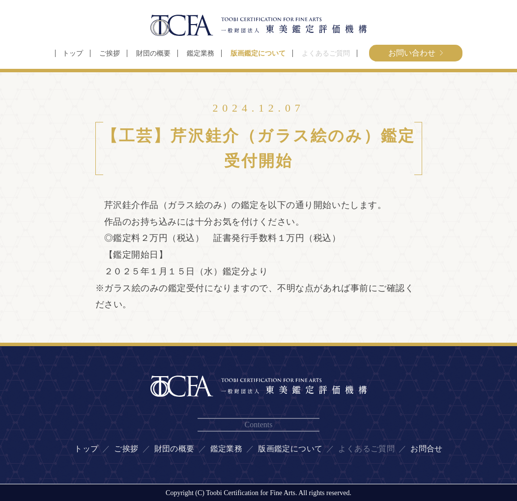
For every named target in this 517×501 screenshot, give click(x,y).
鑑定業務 (200, 53)
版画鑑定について (258, 53)
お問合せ (426, 448)
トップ (72, 53)
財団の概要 (153, 53)
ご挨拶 (109, 53)
